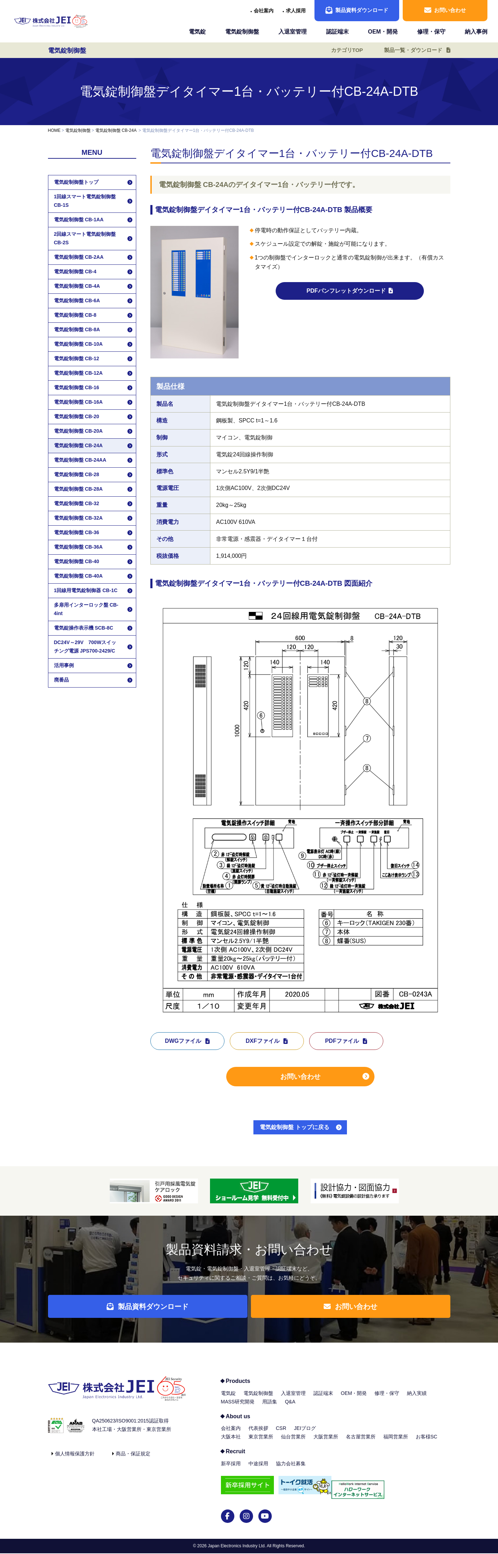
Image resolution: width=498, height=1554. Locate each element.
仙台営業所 (293, 1442)
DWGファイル (183, 1041)
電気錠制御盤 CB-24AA (80, 460)
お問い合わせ (445, 10)
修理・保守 (431, 32)
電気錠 (197, 32)
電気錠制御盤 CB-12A (78, 373)
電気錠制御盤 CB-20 (76, 416)
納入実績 (417, 1398)
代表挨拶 (258, 1433)
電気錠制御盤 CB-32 (76, 503)
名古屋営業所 (361, 1442)
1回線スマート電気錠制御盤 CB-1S (85, 201)
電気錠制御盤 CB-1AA (79, 219)
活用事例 (64, 665)
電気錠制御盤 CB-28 (76, 474)
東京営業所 (260, 1442)
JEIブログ (305, 1433)
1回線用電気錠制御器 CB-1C (86, 590)
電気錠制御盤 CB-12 (76, 358)
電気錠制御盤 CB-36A (78, 547)
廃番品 (61, 680)
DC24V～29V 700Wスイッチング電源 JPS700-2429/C (85, 646)
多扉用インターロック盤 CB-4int (86, 609)
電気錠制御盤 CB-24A (116, 130)
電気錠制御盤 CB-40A (78, 576)
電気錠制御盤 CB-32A (78, 518)
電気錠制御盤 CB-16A (78, 402)
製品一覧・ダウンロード (411, 50)
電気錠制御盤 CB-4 (75, 271)
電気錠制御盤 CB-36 (76, 532)
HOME (54, 130)
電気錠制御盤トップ (76, 182)
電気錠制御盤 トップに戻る (294, 1127)
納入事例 (476, 32)
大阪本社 (231, 1442)
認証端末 (337, 32)
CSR (281, 1433)
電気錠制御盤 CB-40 (76, 561)
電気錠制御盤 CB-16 (76, 387)
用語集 (269, 1407)
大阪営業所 (325, 1442)
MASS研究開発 (238, 1407)
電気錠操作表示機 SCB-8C (83, 628)
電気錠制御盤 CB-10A (78, 344)
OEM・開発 (383, 32)
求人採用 (296, 10)
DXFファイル (263, 1041)
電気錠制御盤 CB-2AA (79, 257)
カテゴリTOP (342, 50)
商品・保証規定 (133, 1459)
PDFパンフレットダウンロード (346, 291)
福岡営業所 (395, 1442)
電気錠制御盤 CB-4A (77, 286)
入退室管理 (292, 32)
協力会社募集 (291, 1469)
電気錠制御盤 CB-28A (78, 489)
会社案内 (264, 10)
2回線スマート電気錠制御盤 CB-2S (85, 238)
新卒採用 (231, 1469)
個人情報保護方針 (75, 1459)
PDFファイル (342, 1041)
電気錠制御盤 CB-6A (77, 300)
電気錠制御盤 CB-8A (77, 329)
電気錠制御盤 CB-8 (75, 315)
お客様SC (426, 1442)
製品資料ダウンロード (356, 10)
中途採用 (258, 1469)
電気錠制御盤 (242, 32)
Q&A (290, 1407)
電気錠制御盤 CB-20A (78, 431)
